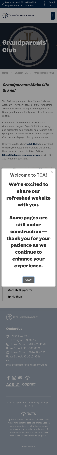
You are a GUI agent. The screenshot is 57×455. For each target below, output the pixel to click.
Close (28, 279)
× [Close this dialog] (52, 172)
